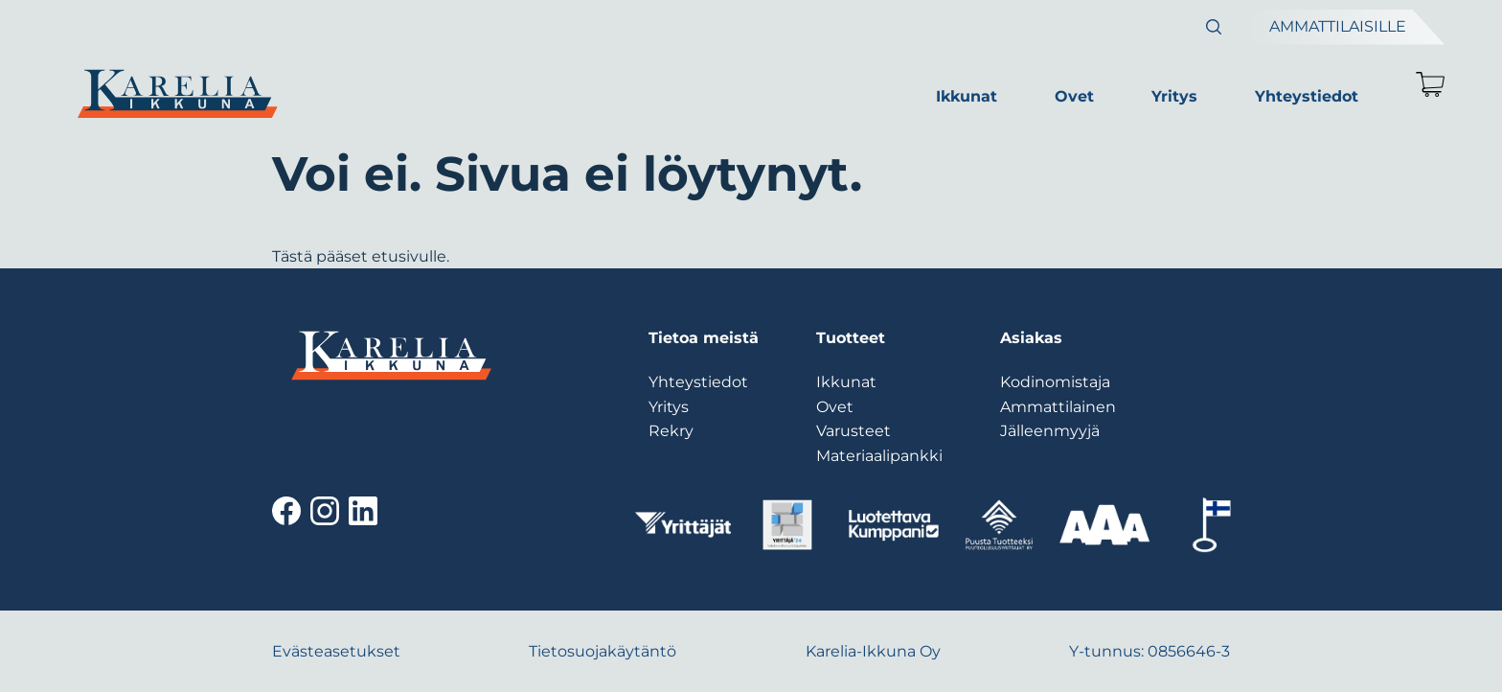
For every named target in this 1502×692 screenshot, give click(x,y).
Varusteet (853, 431)
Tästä (292, 256)
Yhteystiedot (1306, 96)
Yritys (1174, 96)
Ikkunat (966, 96)
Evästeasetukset (336, 651)
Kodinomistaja (1055, 382)
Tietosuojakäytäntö (602, 651)
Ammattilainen (1058, 407)
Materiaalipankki (879, 456)
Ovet (1074, 96)
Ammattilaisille (1337, 26)
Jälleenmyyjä (1050, 431)
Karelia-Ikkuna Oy (873, 651)
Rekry (671, 431)
